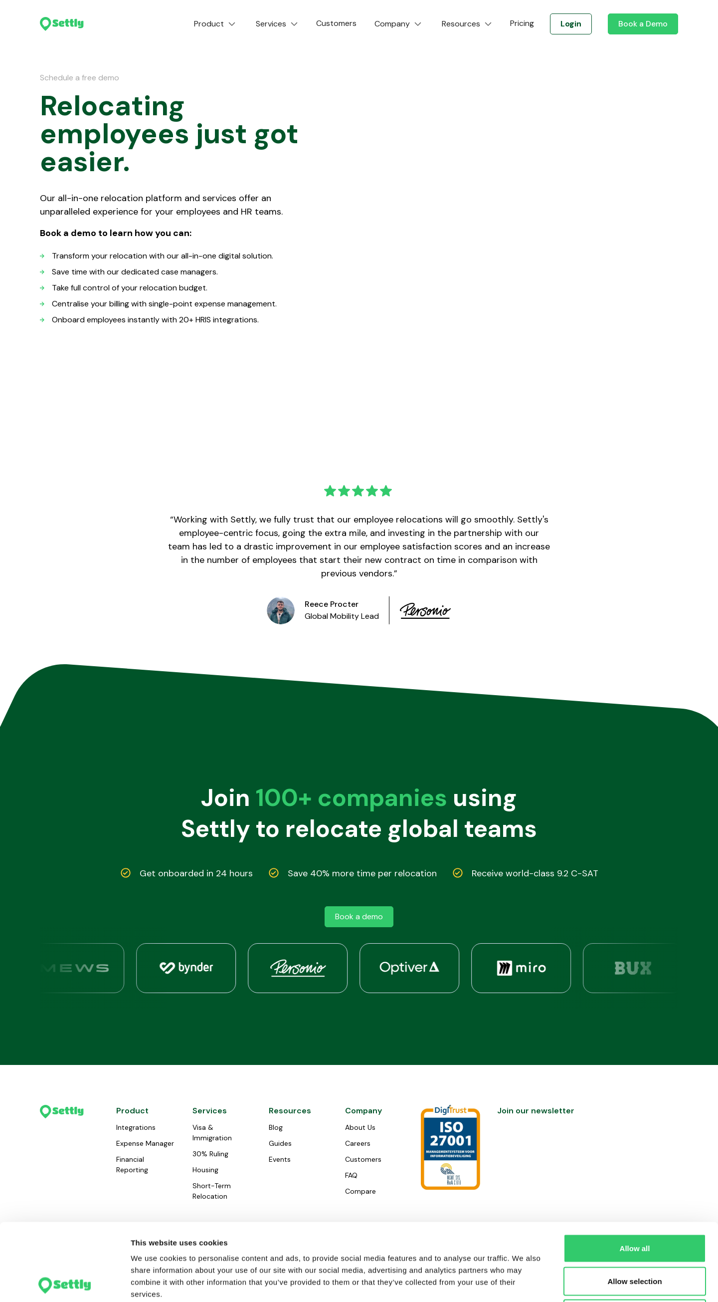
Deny (635, 1236)
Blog (276, 1127)
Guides (280, 1143)
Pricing (522, 23)
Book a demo (359, 916)
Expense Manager (145, 1143)
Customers (336, 23)
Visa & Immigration (212, 1132)
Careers (357, 1143)
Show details (523, 1282)
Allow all (635, 1171)
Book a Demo (643, 23)
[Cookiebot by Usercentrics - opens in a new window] (64, 1282)
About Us (360, 1127)
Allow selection (634, 1204)
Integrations (136, 1127)
